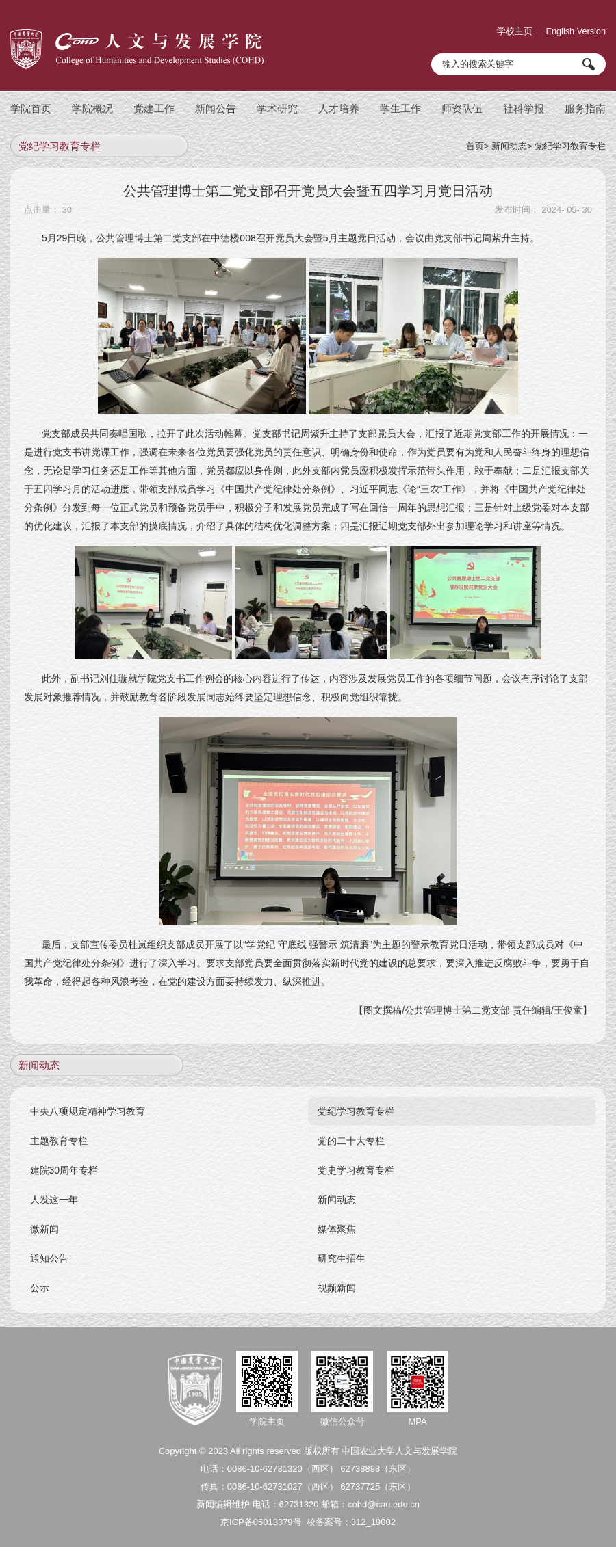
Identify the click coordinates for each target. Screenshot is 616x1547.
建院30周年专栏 (65, 1162)
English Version (575, 24)
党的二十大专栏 (351, 1133)
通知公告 (50, 1250)
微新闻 (45, 1221)
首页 (475, 138)
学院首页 (30, 101)
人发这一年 (55, 1192)
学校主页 (510, 24)
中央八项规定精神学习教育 (88, 1103)
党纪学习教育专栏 (570, 138)
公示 (40, 1280)
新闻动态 (509, 138)
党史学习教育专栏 (356, 1162)
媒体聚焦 (337, 1221)
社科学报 (523, 101)
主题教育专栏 (59, 1133)
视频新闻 (337, 1280)
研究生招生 (342, 1250)
